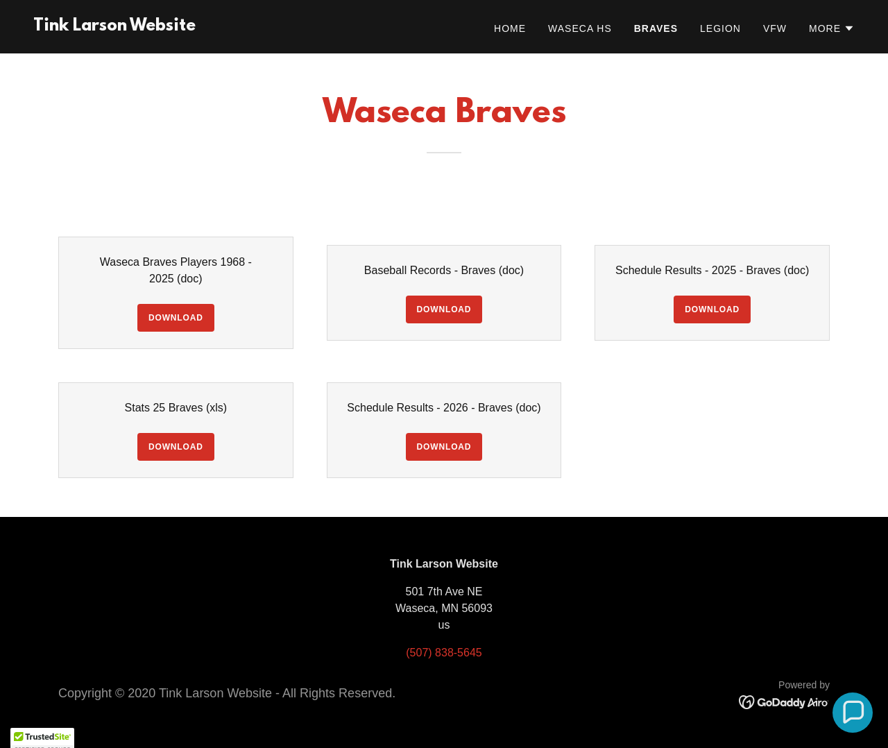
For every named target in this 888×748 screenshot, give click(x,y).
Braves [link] (656, 28)
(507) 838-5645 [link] (443, 652)
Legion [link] (720, 28)
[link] (114, 27)
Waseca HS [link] (580, 28)
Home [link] (510, 28)
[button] (832, 28)
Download (175, 318)
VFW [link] (775, 28)
